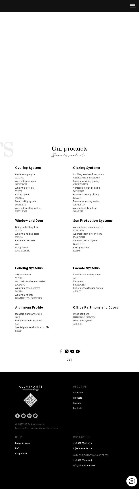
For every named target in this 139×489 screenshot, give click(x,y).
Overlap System (28, 167)
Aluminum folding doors (27, 234)
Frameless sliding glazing (86, 181)
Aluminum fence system (27, 288)
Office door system (82, 320)
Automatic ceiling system (28, 208)
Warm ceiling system (26, 201)
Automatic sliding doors (85, 208)
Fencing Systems (29, 268)
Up (69, 360)
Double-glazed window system (88, 174)
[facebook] (61, 351)
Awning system (81, 247)
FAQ (17, 448)
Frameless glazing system (86, 201)
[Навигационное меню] (132, 6)
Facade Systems (86, 268)
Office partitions (81, 314)
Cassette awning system (85, 240)
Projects (77, 403)
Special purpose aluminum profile (32, 327)
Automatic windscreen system (30, 281)
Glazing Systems (86, 167)
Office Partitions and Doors (95, 307)
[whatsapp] (78, 351)
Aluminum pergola (24, 188)
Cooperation (21, 453)
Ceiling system (22, 194)
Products (77, 397)
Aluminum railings (24, 295)
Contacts (77, 408)
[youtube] (72, 351)
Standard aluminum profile (28, 314)
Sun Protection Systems (93, 220)
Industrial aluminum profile (28, 320)
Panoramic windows (25, 240)
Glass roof (78, 281)
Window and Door (29, 220)
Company (78, 392)
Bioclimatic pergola (25, 174)
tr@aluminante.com (83, 448)
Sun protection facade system (88, 288)
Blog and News (22, 443)
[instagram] (66, 351)
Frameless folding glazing (86, 194)
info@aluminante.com (84, 465)
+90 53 (76, 443)
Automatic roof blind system (87, 234)
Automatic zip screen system (88, 227)
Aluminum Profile (29, 307)
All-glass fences (23, 274)
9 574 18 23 (86, 443)
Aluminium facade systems (87, 274)
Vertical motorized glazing (86, 188)
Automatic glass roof (25, 181)
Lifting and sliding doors (27, 227)
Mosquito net (21, 247)
